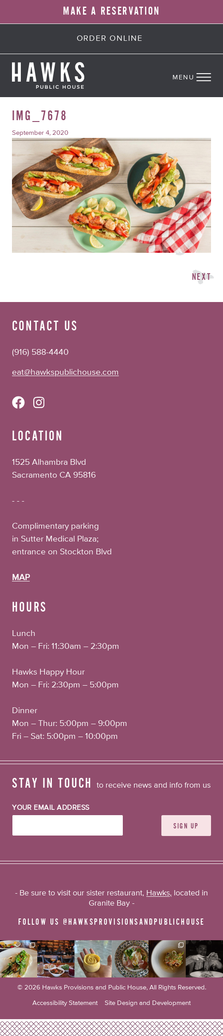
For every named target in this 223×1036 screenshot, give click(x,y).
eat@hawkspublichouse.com (65, 372)
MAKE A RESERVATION (111, 11)
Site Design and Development (148, 1003)
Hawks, (159, 893)
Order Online (110, 39)
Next (201, 277)
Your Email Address (51, 808)
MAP (21, 577)
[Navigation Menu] (197, 75)
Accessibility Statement (65, 1003)
